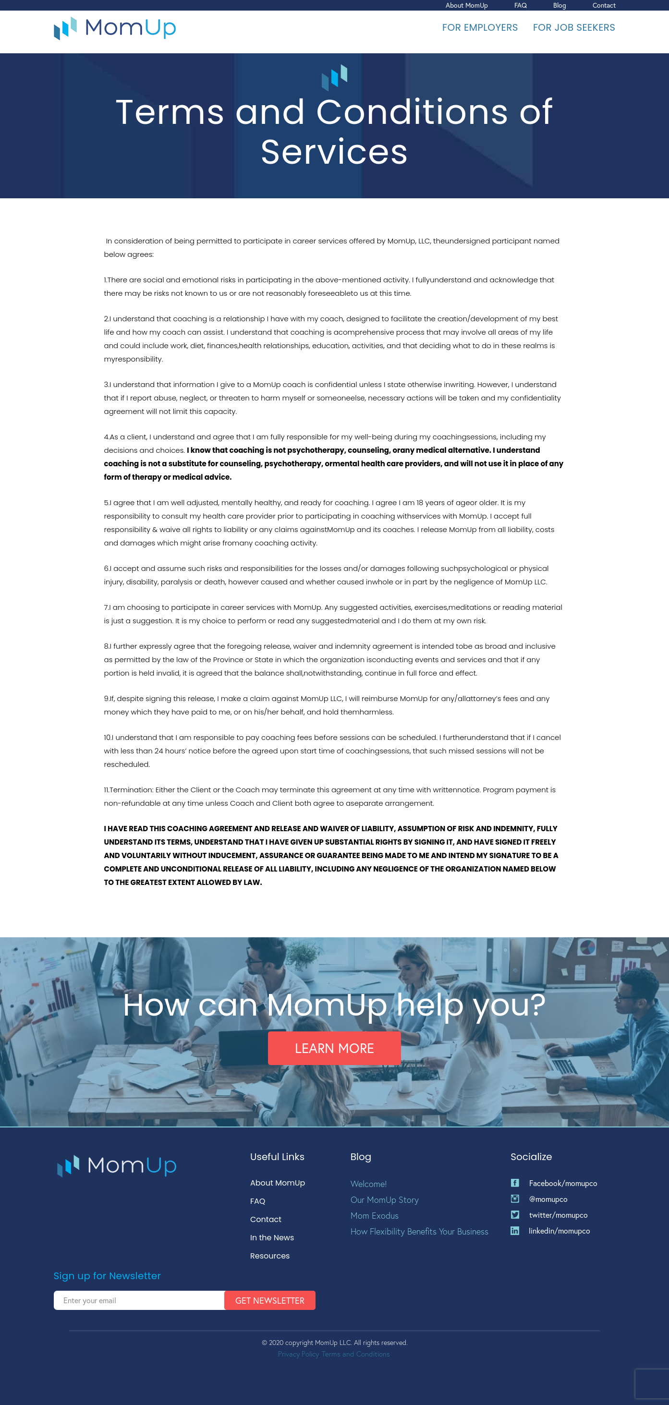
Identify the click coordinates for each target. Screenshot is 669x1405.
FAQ (520, 5)
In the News (272, 1238)
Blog (559, 5)
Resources (270, 1256)
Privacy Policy (298, 1353)
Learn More (334, 1048)
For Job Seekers (574, 27)
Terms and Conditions (356, 1353)
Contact (604, 5)
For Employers (480, 27)
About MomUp (467, 5)
